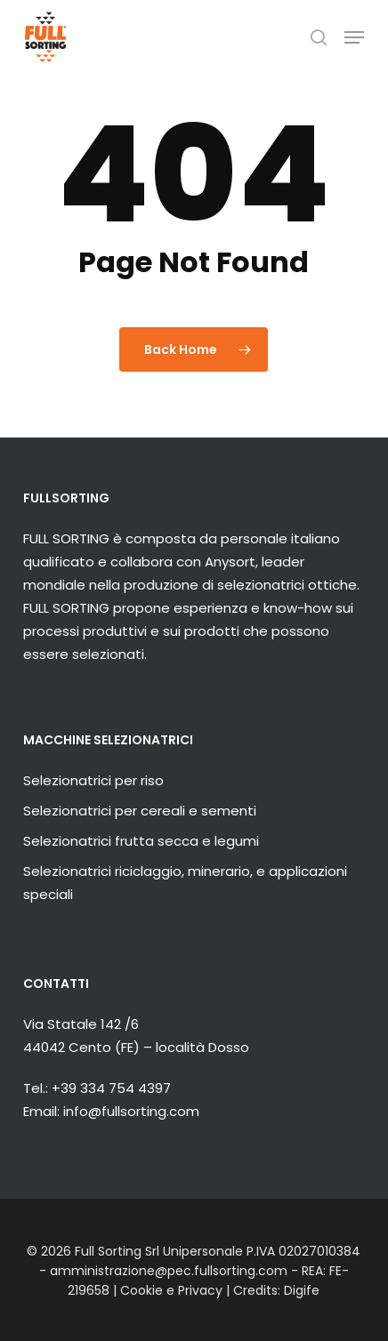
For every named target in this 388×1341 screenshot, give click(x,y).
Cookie (141, 1290)
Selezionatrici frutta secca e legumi (141, 840)
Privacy (200, 1290)
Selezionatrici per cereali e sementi (139, 810)
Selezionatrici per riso (93, 780)
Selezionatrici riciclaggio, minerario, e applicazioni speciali (185, 882)
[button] (354, 37)
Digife (301, 1290)
